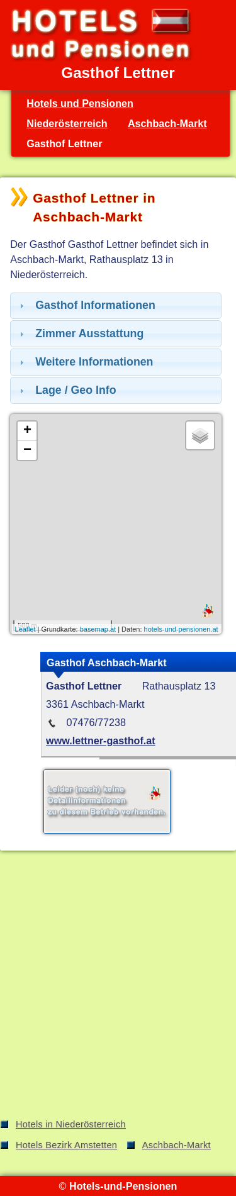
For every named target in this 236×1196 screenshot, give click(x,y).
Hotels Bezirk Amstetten (66, 1145)
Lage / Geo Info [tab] (66, 390)
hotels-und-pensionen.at (181, 629)
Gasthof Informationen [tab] (85, 305)
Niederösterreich (66, 123)
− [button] (27, 450)
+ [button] (27, 431)
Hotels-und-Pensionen (123, 1186)
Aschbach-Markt (167, 123)
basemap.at (98, 629)
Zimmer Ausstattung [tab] (79, 333)
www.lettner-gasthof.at (100, 740)
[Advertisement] (118, 987)
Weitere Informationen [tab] (84, 361)
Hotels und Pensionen (79, 103)
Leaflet (25, 629)
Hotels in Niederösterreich (71, 1124)
